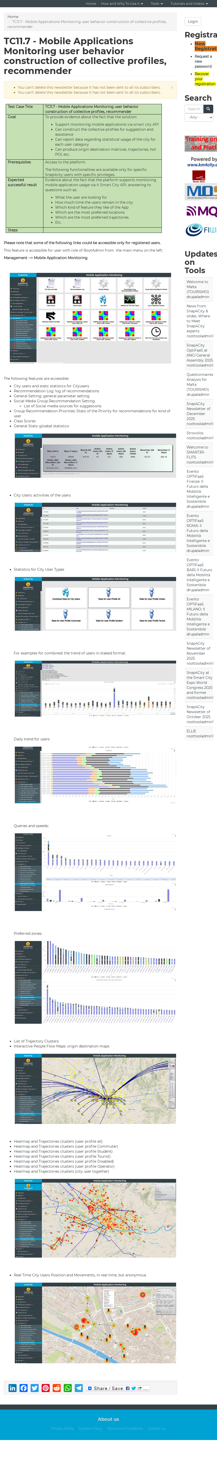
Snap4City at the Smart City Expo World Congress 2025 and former (199, 682)
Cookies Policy (90, 1428)
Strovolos (195, 433)
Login (193, 21)
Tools (157, 3)
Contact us (156, 1428)
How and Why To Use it (122, 3)
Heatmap (22, 1141)
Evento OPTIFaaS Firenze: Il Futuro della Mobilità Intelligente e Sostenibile (198, 486)
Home (91, 3)
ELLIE (191, 731)
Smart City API (113, 185)
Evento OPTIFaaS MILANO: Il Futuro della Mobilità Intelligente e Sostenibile (198, 614)
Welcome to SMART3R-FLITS (197, 452)
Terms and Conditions (125, 1428)
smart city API (146, 124)
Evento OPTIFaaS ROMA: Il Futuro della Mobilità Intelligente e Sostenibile (198, 530)
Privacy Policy (62, 1428)
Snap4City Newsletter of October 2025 (198, 712)
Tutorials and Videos (189, 3)
